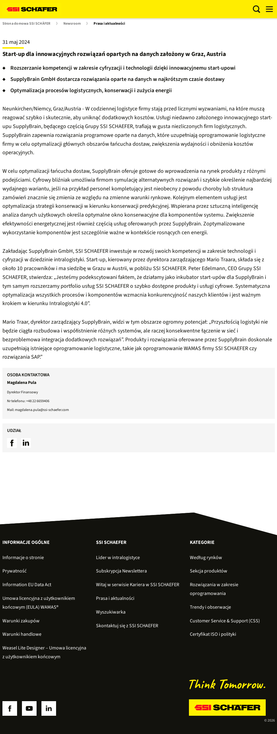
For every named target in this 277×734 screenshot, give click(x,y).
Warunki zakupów (21, 620)
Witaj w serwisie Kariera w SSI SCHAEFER (137, 584)
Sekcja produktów (208, 571)
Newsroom (72, 23)
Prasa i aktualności (109, 23)
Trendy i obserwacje (210, 607)
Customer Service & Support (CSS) (225, 620)
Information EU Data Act (26, 584)
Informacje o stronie (23, 557)
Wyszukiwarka (111, 612)
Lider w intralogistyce (118, 557)
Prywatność (14, 571)
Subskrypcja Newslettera (121, 571)
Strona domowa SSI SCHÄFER (26, 23)
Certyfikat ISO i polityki (213, 634)
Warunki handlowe (21, 634)
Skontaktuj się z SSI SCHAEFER (127, 625)
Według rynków (206, 557)
